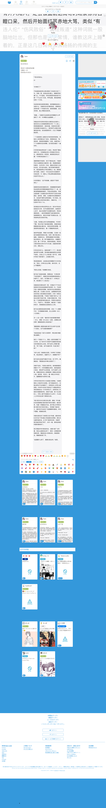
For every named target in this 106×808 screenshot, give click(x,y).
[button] (19, 803)
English (4, 747)
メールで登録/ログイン (53, 739)
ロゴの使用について (72, 756)
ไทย (3, 757)
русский (4, 759)
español (4, 749)
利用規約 (47, 747)
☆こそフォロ (53, 36)
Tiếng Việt (4, 751)
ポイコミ (69, 757)
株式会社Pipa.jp (93, 747)
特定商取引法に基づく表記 (52, 752)
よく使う (23, 462)
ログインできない (71, 754)
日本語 (3, 761)
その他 (40, 462)
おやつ (34, 462)
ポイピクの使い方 (28, 749)
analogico (56, 770)
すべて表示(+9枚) (47, 452)
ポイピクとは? (27, 747)
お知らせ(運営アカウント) (73, 747)
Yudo (53, 33)
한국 (3, 752)
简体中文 (4, 754)
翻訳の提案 (9, 746)
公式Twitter (70, 749)
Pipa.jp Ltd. (62, 770)
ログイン (53, 730)
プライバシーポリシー (50, 751)
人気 (29, 462)
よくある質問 (70, 751)
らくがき (23, 61)
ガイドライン (48, 749)
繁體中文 (4, 756)
